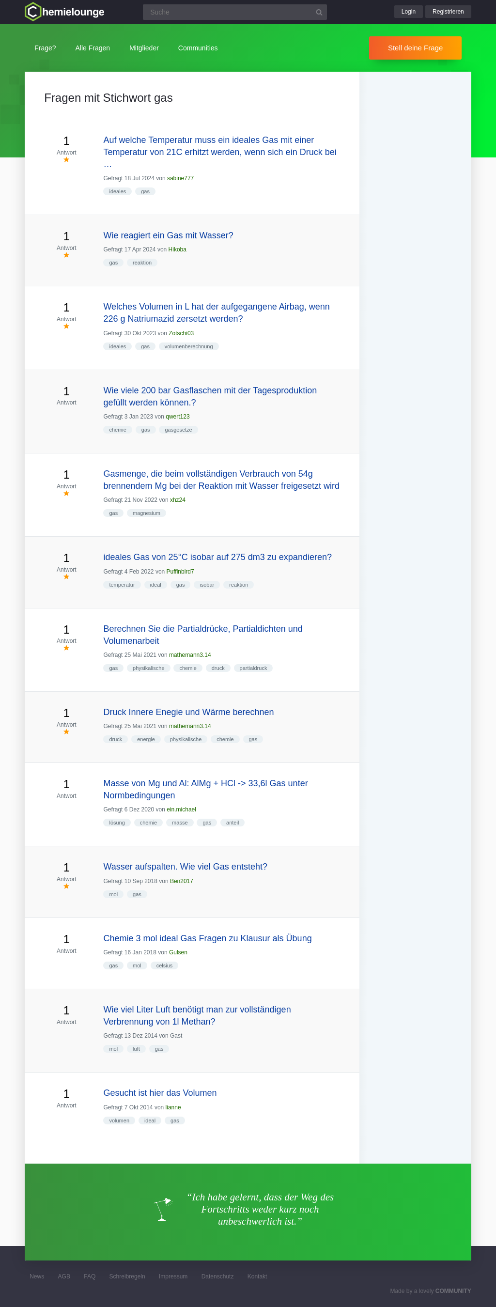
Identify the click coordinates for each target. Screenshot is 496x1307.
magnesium (146, 513)
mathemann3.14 (190, 655)
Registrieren (448, 11)
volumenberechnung (189, 346)
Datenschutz (218, 1276)
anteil (232, 822)
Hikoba (177, 249)
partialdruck (253, 668)
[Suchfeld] (235, 12)
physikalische (148, 668)
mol (113, 894)
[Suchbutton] (319, 12)
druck (218, 668)
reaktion (142, 262)
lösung (116, 822)
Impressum (173, 1276)
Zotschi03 (181, 333)
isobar (207, 585)
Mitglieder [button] (144, 48)
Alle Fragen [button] (93, 48)
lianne (173, 1107)
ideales (117, 191)
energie (146, 739)
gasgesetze (178, 430)
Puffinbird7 (180, 571)
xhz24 (178, 500)
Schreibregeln (127, 1276)
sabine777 (180, 178)
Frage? (45, 48)
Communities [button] (198, 48)
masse (179, 822)
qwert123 (177, 416)
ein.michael (181, 809)
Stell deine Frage (415, 48)
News (37, 1276)
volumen (119, 1120)
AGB (64, 1276)
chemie (117, 430)
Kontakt (257, 1276)
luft (136, 1049)
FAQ (89, 1276)
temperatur (122, 585)
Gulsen (178, 952)
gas (145, 191)
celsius (164, 965)
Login (409, 11)
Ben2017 (181, 881)
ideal (155, 585)
